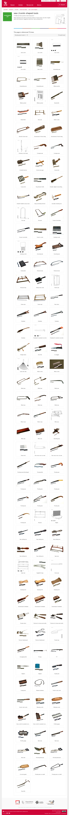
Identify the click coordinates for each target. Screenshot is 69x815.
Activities (20, 5)
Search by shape (23, 9)
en (65, 0)
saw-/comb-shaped (33, 9)
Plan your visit (30, 5)
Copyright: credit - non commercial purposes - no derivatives (55, 813)
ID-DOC (16, 9)
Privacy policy (58, 812)
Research (62, 4)
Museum (13, 5)
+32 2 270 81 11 (45, 0)
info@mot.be (52, 0)
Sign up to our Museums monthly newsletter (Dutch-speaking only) (15, 811)
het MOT (6, 9)
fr (63, 0)
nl (61, 0)
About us (39, 5)
